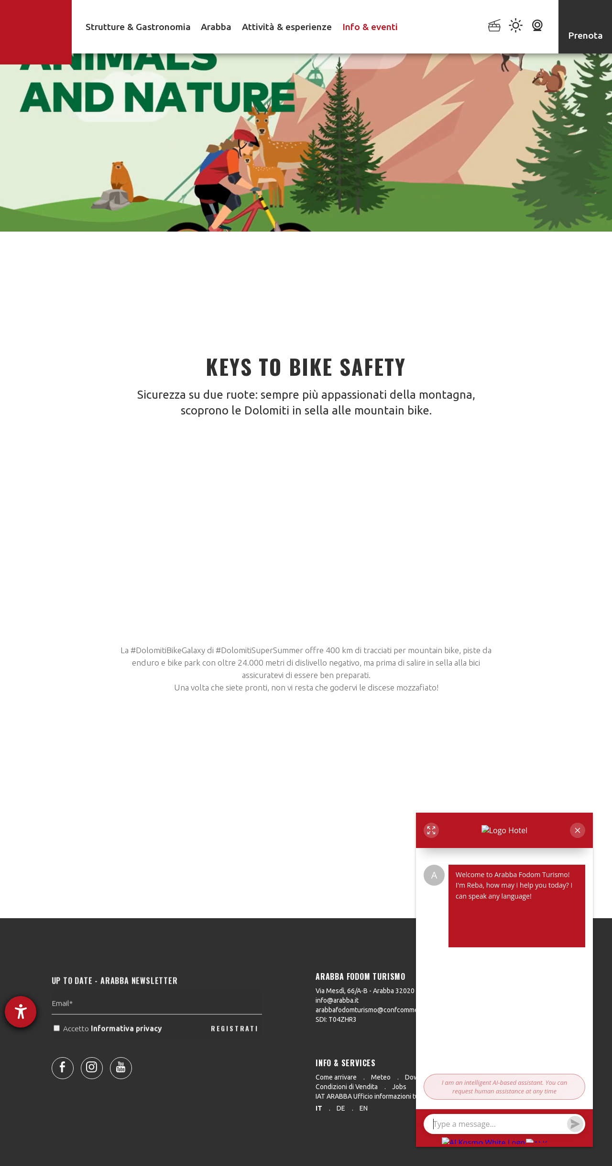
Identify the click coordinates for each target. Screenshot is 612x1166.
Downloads (422, 1077)
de (341, 1108)
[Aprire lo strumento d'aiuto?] (20, 1012)
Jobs (399, 1087)
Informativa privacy (127, 1044)
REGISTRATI (235, 1044)
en (364, 1108)
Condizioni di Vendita (347, 1087)
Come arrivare (336, 1077)
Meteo (381, 1077)
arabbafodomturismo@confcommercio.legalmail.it (389, 1010)
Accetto (109, 1044)
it (319, 1108)
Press (461, 1077)
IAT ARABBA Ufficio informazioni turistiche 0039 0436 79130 (405, 1096)
